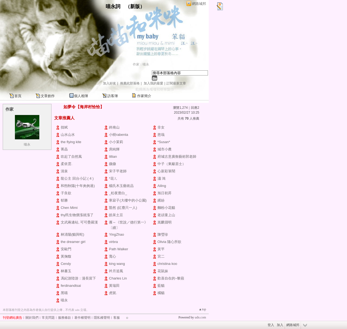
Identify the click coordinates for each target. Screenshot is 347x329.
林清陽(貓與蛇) (72, 234)
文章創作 (48, 96)
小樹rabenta (118, 135)
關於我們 (31, 318)
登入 (271, 325)
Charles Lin (118, 278)
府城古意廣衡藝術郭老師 (177, 156)
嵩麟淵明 (165, 222)
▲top (202, 309)
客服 (116, 318)
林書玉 (66, 271)
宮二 (161, 256)
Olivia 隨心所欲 (169, 242)
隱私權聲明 (102, 318)
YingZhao (116, 234)
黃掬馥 (66, 256)
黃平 (161, 249)
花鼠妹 (163, 271)
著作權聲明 (82, 318)
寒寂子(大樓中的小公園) (128, 200)
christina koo (167, 264)
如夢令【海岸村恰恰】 (83, 106)
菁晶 (64, 149)
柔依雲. (66, 164)
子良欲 (66, 193)
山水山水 (68, 135)
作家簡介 (144, 96)
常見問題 (48, 318)
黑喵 (64, 293)
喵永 (27, 144)
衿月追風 (116, 271)
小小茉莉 (116, 142)
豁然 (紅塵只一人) (123, 208)
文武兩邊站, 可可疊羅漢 (79, 222)
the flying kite (71, 142)
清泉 (64, 171)
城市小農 (165, 149)
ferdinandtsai (71, 286)
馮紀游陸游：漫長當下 (78, 278)
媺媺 (112, 164)
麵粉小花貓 (166, 208)
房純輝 (114, 149)
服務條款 (64, 318)
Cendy (66, 264)
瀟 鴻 (162, 178)
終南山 (114, 127)
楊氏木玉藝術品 (121, 186)
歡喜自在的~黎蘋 (171, 278)
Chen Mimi (69, 208)
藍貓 (161, 286)
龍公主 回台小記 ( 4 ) (77, 178)
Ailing (162, 186)
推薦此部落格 (130, 83)
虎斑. (113, 293)
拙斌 (64, 127)
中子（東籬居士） (172, 164)
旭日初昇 (165, 193)
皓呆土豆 (116, 215)
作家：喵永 (141, 64)
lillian (113, 156)
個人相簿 (81, 96)
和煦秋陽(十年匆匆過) (78, 186)
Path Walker (118, 249)
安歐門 (66, 249)
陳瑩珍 (163, 234)
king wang (117, 264)
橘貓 (161, 293)
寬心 (112, 256)
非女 (161, 127)
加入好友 (109, 83)
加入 (280, 325)
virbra (113, 242)
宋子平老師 (118, 171)
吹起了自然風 (71, 156)
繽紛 (161, 200)
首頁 (17, 96)
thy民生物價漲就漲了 (77, 215)
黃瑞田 (114, 286)
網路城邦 (199, 4)
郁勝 (64, 200)
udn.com (200, 317)
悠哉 (161, 135)
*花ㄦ (113, 178)
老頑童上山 (166, 215)
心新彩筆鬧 (166, 171)
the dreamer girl (73, 242)
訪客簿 (112, 96)
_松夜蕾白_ (118, 193)
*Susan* (164, 142)
